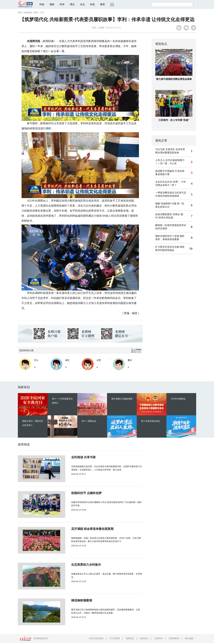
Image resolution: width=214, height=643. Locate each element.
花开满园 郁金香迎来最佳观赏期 (82, 528)
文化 (82, 4)
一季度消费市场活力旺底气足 (170, 192)
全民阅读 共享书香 (73, 457)
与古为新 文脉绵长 (165, 149)
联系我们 (144, 638)
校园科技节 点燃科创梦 (76, 493)
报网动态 (130, 638)
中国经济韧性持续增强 (167, 196)
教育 (102, 4)
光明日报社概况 (96, 638)
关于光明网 (114, 638)
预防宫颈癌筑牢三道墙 (167, 236)
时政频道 (28, 12)
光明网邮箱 (174, 638)
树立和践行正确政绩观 (121, 399)
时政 (42, 4)
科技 (92, 4)
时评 (62, 4)
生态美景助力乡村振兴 (76, 564)
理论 (72, 4)
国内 (36, 12)
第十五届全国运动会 (150, 421)
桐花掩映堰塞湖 (71, 600)
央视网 (101, 28)
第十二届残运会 (89, 421)
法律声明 (158, 638)
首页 (20, 12)
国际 (52, 4)
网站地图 (189, 638)
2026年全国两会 (178, 399)
